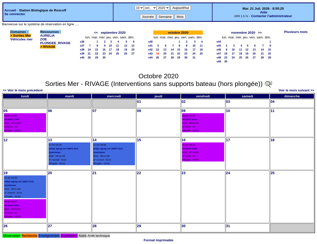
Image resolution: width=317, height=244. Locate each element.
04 (272, 102)
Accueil (10, 10)
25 (117, 53)
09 (183, 111)
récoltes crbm (11, 119)
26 (125, 53)
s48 (218, 57)
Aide (263, 12)
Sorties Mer (22, 35)
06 (50, 111)
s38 (82, 49)
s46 (218, 49)
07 (94, 111)
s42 (150, 49)
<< (96, 32)
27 (133, 53)
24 (110, 53)
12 (125, 45)
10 (110, 45)
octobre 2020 (178, 32)
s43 (150, 53)
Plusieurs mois (296, 32)
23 (104, 53)
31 (193, 57)
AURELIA (47, 35)
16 (104, 49)
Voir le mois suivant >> (296, 90)
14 (89, 49)
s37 (82, 45)
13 (133, 45)
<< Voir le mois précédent (23, 90)
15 (96, 49)
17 (110, 49)
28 (89, 57)
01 (139, 102)
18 (117, 49)
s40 (82, 57)
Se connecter (14, 14)
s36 (82, 41)
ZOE (43, 39)
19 (125, 49)
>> (260, 32)
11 (117, 45)
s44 (150, 57)
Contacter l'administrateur (271, 16)
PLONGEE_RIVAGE (55, 43)
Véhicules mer (21, 39)
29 (96, 57)
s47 (218, 53)
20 (133, 49)
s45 (218, 45)
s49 (218, 61)
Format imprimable (158, 240)
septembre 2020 (113, 32)
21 (89, 53)
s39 (82, 53)
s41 (150, 45)
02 (183, 102)
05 (5, 111)
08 (139, 111)
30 (104, 57)
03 (228, 102)
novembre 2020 (243, 32)
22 (96, 53)
